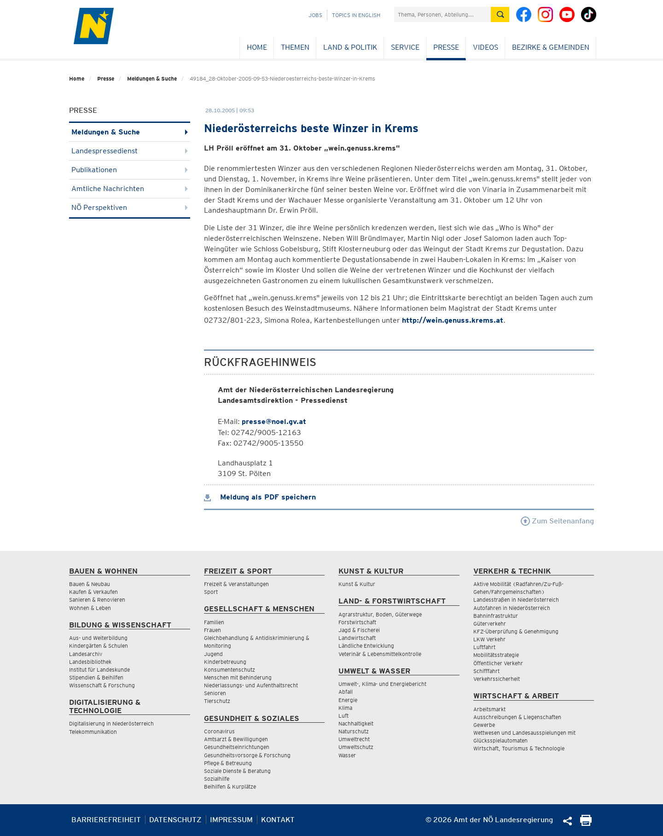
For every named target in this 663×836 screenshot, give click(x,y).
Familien (214, 622)
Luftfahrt (484, 647)
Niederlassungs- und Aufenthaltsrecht (251, 685)
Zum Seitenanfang (557, 521)
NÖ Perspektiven (129, 207)
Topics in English (356, 15)
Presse (446, 47)
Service (405, 47)
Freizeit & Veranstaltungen (236, 584)
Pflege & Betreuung (228, 763)
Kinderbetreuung (225, 661)
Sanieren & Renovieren (97, 599)
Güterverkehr (489, 623)
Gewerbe (484, 724)
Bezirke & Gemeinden (550, 47)
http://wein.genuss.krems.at (452, 320)
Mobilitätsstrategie (496, 654)
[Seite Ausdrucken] (586, 823)
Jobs (315, 15)
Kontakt (278, 819)
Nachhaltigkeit (355, 723)
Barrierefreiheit (106, 819)
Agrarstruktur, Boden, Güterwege (380, 614)
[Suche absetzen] (500, 14)
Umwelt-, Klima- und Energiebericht (382, 683)
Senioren (215, 693)
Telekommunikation (93, 731)
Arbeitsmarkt (489, 709)
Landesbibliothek (90, 661)
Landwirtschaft (357, 637)
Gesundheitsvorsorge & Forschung (247, 755)
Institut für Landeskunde (99, 669)
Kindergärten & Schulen (98, 645)
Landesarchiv (85, 653)
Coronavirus (219, 731)
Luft (343, 715)
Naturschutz (353, 731)
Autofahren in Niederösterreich (511, 607)
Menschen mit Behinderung (238, 677)
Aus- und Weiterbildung (98, 637)
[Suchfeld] (442, 14)
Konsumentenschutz (229, 669)
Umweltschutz (355, 746)
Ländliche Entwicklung (366, 645)
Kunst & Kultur (356, 584)
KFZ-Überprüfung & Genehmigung (515, 631)
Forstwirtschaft (357, 622)
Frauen (212, 630)
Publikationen (129, 169)
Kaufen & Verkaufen (93, 591)
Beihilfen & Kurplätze (230, 786)
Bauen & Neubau (89, 584)
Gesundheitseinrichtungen (236, 746)
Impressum (231, 819)
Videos (485, 47)
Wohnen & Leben (90, 607)
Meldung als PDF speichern (260, 497)
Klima (345, 707)
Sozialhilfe (216, 778)
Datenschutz (175, 819)
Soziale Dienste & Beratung (237, 770)
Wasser (347, 755)
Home (257, 47)
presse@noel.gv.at (274, 421)
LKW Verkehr (489, 639)
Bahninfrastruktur (495, 615)
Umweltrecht (354, 739)
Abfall (345, 691)
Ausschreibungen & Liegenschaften (517, 717)
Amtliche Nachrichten (129, 188)
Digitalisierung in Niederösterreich (111, 723)
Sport (211, 591)
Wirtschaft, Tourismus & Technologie (518, 748)
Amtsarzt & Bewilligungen (236, 739)
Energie (347, 700)
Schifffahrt (486, 671)
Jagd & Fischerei (359, 630)
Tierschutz (217, 700)
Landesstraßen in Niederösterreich (516, 599)
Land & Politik (350, 47)
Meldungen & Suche (152, 78)
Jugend (213, 653)
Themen (295, 47)
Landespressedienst (129, 150)
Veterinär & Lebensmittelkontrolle (379, 653)
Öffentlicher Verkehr (498, 663)
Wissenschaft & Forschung (102, 685)
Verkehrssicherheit (496, 678)
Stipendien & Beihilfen (96, 677)
